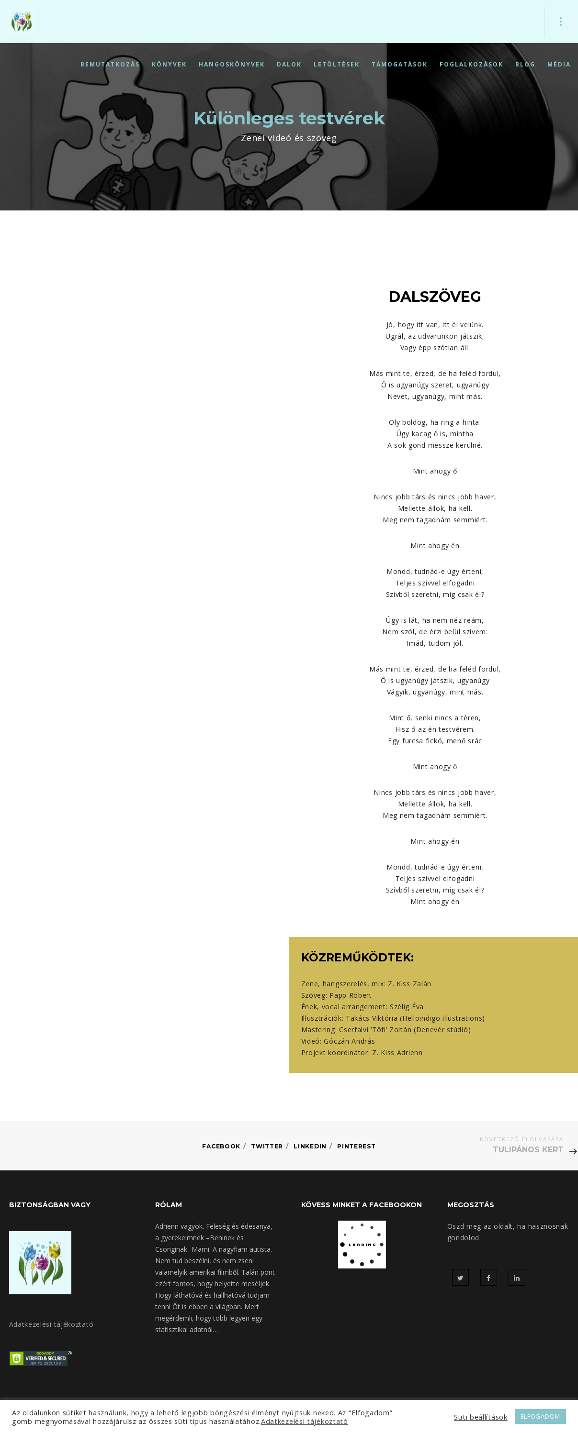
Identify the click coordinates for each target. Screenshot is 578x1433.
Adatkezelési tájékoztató (51, 1324)
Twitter (266, 1146)
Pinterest (360, 1146)
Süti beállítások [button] (480, 1416)
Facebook (217, 1146)
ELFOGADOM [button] (540, 1416)
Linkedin (312, 1146)
